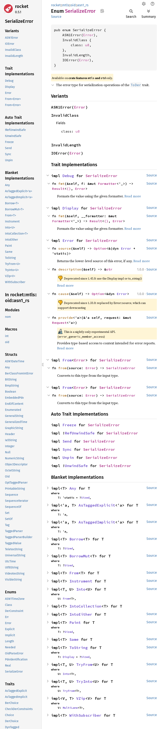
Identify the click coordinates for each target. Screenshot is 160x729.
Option (100, 248)
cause (63, 294)
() (69, 188)
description (69, 269)
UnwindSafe (76, 465)
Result (58, 188)
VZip (80, 698)
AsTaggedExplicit (97, 505)
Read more (132, 196)
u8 (87, 45)
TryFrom (84, 664)
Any (72, 488)
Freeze (69, 425)
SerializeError (101, 175)
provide (65, 317)
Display (70, 208)
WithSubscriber (85, 715)
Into (80, 589)
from (62, 368)
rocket (21, 6)
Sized (85, 497)
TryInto (84, 681)
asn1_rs (82, 5)
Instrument (80, 581)
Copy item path (102, 10)
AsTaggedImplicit (97, 522)
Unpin (68, 457)
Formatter (107, 183)
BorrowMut (79, 556)
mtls (65, 5)
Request (59, 322)
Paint (75, 622)
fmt (61, 183)
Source (56, 17)
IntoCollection (85, 606)
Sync (67, 449)
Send (67, 441)
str (109, 269)
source (64, 248)
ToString (78, 647)
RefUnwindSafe (80, 433)
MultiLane (70, 708)
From (67, 360)
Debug (68, 175)
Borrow (76, 539)
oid (73, 5)
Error (88, 35)
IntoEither (80, 614)
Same (74, 639)
